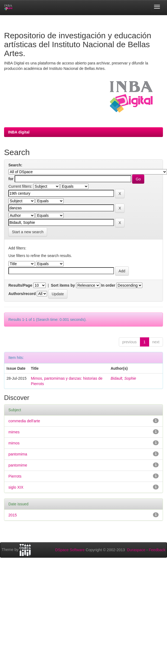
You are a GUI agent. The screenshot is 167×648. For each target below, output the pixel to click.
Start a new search (28, 232)
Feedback (157, 550)
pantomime (17, 465)
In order (108, 285)
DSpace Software (70, 550)
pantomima (17, 454)
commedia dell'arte (24, 421)
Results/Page (20, 285)
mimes (13, 432)
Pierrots (14, 476)
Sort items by (63, 285)
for (11, 179)
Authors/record (22, 294)
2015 (12, 515)
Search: (15, 165)
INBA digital (19, 132)
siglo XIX (15, 487)
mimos (13, 443)
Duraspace (136, 550)
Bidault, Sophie (123, 378)
